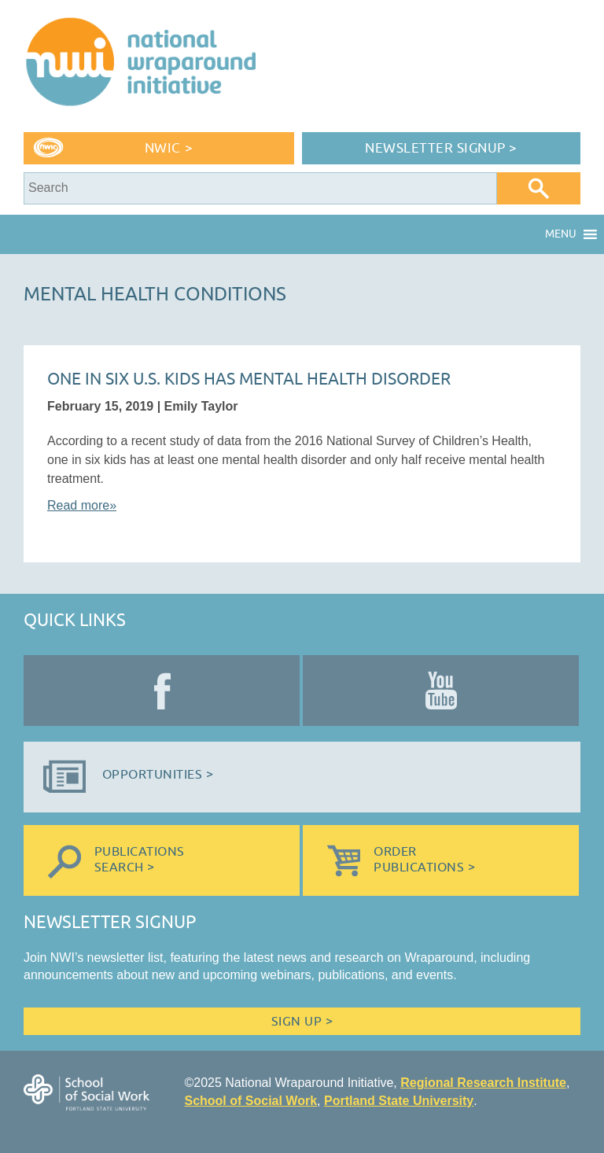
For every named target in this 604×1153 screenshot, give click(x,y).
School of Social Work (250, 1100)
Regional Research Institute (483, 1082)
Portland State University (398, 1100)
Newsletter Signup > (441, 148)
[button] (560, 234)
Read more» (81, 505)
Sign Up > (302, 1022)
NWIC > (169, 148)
